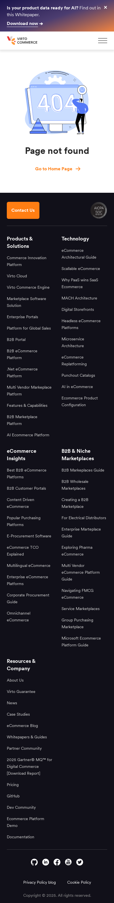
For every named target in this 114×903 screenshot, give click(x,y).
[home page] (23, 40)
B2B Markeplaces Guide (83, 470)
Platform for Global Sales (29, 328)
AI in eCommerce (77, 386)
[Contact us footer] (23, 210)
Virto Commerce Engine (28, 287)
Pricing (13, 784)
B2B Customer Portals (26, 488)
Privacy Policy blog (39, 882)
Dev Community (21, 807)
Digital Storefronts (78, 309)
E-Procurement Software (29, 536)
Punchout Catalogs (78, 375)
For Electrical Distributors (84, 518)
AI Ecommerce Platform (28, 435)
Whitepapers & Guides (27, 737)
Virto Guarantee (21, 691)
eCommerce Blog (22, 725)
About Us (15, 680)
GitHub (13, 796)
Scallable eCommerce (81, 268)
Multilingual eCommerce (28, 565)
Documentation (20, 837)
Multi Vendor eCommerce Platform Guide (81, 572)
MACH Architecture (79, 298)
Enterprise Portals (22, 317)
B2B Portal (16, 339)
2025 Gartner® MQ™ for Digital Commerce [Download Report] (29, 766)
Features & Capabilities (27, 405)
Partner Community (24, 748)
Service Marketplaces (81, 608)
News (12, 703)
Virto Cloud (17, 276)
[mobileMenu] (102, 40)
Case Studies (18, 714)
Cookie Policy (79, 882)
